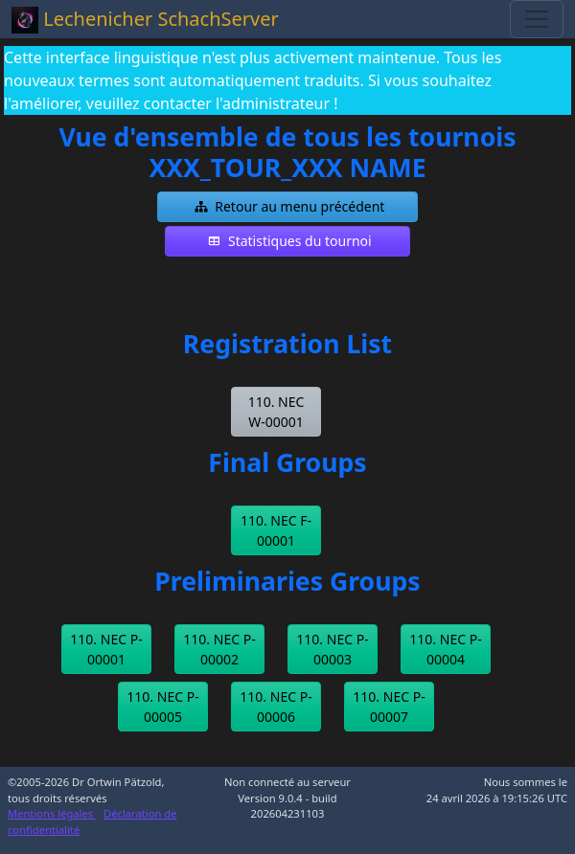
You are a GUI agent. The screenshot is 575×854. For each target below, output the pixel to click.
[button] (287, 206)
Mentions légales (52, 813)
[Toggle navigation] (537, 19)
